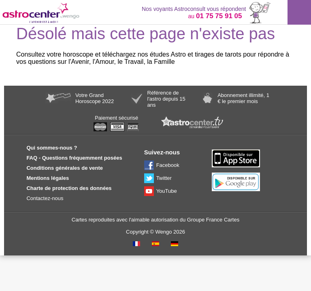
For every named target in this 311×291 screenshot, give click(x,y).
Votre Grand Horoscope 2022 (94, 98)
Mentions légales (47, 178)
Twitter (164, 178)
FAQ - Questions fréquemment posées (74, 158)
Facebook (167, 165)
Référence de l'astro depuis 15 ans (166, 99)
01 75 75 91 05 (219, 16)
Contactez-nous (44, 198)
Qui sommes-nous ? (51, 148)
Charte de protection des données (68, 188)
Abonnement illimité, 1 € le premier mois (243, 98)
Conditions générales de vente (64, 168)
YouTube (166, 191)
